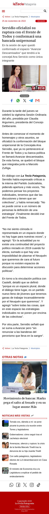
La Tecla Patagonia (20, 17)
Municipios (35, 17)
